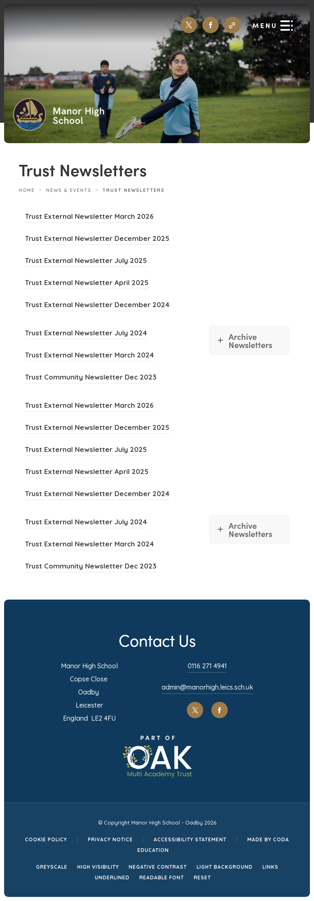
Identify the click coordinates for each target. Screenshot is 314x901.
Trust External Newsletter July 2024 (86, 333)
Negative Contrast (158, 867)
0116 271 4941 (207, 666)
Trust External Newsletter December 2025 (97, 239)
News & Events (68, 190)
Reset (202, 877)
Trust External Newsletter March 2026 (89, 217)
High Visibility (98, 867)
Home (27, 190)
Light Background (225, 867)
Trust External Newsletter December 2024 (97, 305)
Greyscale (51, 867)
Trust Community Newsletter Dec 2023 (91, 378)
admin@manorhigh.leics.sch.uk (207, 687)
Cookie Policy (46, 839)
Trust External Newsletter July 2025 (86, 261)
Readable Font (161, 877)
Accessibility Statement (190, 839)
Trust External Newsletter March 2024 (89, 356)
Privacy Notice (110, 839)
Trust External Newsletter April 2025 (86, 283)
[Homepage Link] (58, 128)
